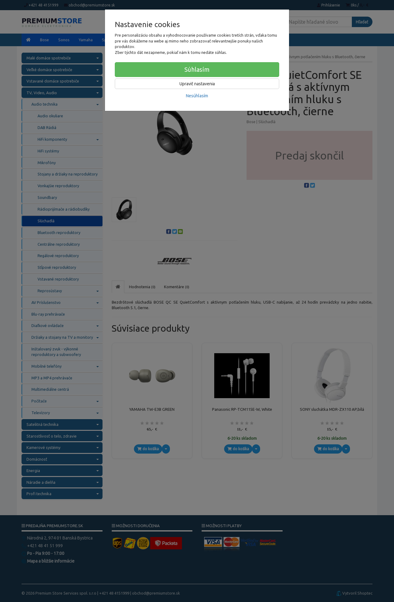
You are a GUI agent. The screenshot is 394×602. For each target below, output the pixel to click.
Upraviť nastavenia (197, 83)
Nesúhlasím (197, 95)
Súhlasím (197, 69)
